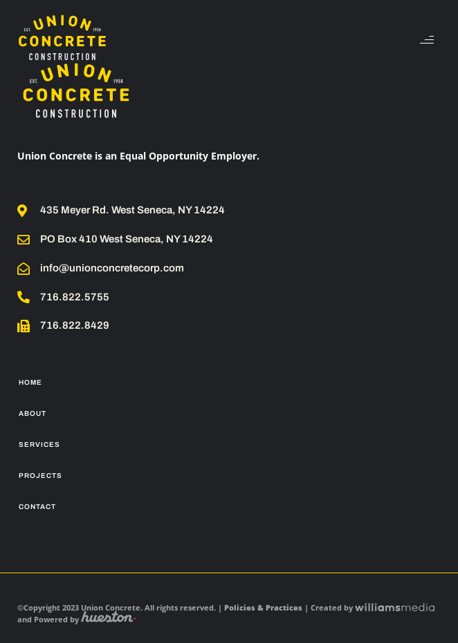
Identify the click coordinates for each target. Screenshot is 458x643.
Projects (40, 475)
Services (39, 444)
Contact (37, 506)
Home (30, 382)
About (32, 413)
